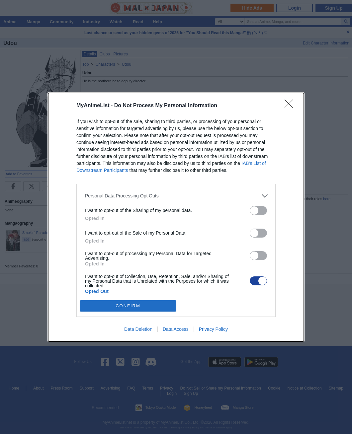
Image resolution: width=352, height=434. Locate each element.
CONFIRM (128, 305)
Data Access (176, 329)
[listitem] (176, 195)
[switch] (258, 210)
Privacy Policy (213, 329)
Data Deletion (138, 329)
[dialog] (176, 217)
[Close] (291, 106)
